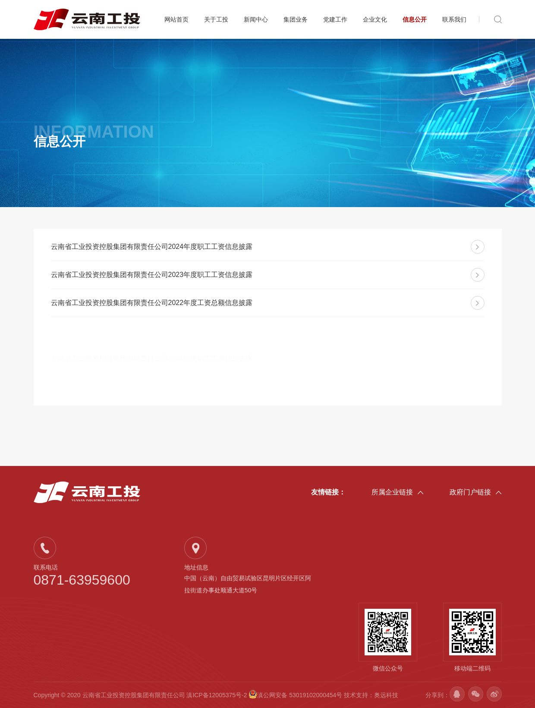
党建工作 (335, 19)
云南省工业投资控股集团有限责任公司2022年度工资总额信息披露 (152, 302)
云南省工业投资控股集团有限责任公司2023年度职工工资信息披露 (152, 274)
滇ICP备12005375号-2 (216, 695)
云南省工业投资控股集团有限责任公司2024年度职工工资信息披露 (152, 246)
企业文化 (375, 19)
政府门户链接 (476, 492)
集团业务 (295, 19)
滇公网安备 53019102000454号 (296, 695)
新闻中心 (256, 19)
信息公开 (415, 19)
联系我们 (454, 19)
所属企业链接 (397, 492)
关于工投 (216, 19)
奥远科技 (386, 695)
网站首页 (176, 19)
